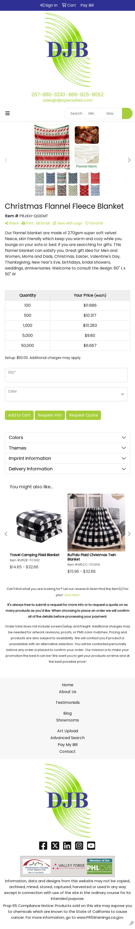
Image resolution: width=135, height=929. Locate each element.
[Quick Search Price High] (113, 113)
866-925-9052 (86, 94)
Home (67, 685)
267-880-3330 (48, 94)
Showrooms (67, 720)
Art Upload (67, 731)
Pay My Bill (68, 744)
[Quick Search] (75, 113)
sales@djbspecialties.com (67, 100)
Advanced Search (67, 738)
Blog (67, 713)
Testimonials (68, 702)
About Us (67, 692)
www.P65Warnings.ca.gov (100, 917)
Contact (67, 751)
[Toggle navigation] (7, 113)
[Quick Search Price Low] (95, 113)
